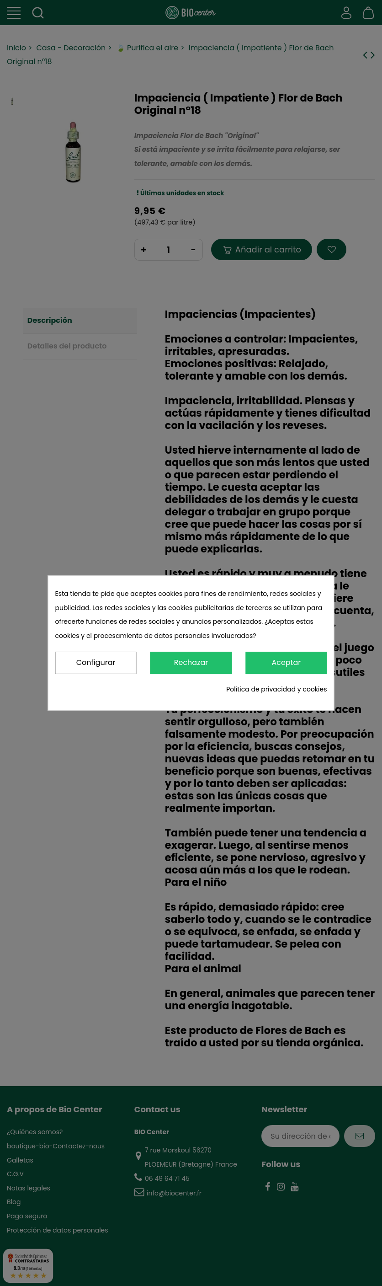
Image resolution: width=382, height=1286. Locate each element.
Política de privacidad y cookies (276, 689)
